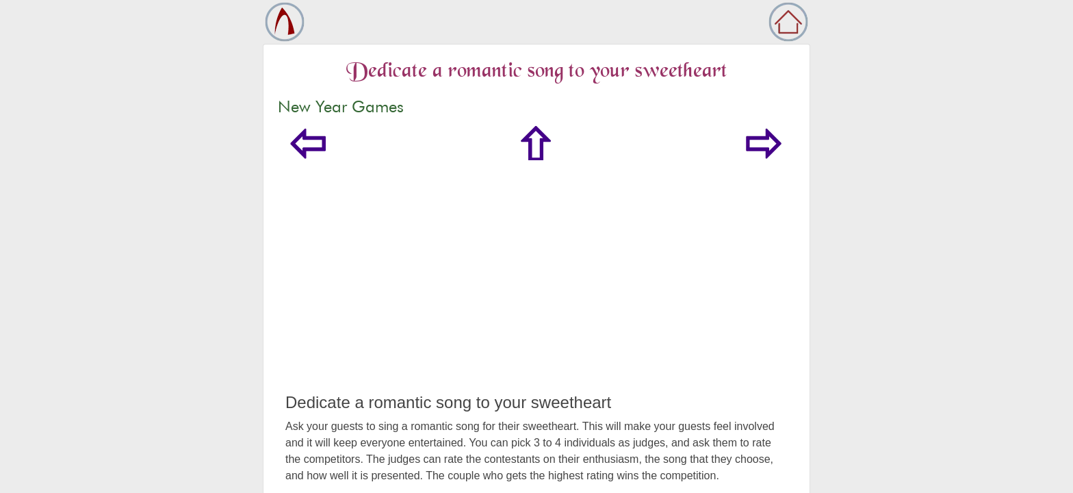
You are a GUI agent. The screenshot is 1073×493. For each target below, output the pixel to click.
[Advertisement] (536, 290)
